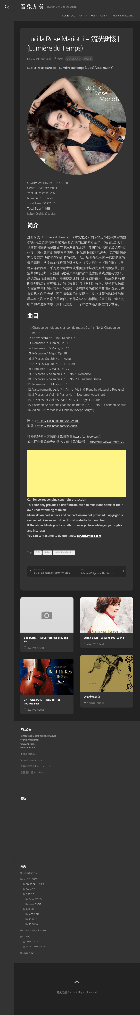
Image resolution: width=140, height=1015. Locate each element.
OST (102, 15)
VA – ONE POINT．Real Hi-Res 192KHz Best (42, 706)
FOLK (94, 15)
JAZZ (31, 919)
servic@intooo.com (90, 541)
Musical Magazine (123, 15)
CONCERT (30, 946)
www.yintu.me (28, 749)
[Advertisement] (76, 478)
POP (80, 15)
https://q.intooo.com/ (88, 436)
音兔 (60, 58)
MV (25, 941)
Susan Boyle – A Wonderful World (104, 642)
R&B (31, 924)
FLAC (37, 557)
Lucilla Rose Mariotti (64, 557)
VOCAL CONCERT (34, 952)
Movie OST (34, 909)
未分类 (27, 957)
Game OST (33, 904)
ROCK (31, 929)
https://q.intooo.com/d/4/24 (47, 447)
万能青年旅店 (92, 702)
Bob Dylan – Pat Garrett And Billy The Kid (46, 644)
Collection (28, 878)
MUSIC (88, 58)
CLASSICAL (68, 15)
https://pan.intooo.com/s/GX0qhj (60, 426)
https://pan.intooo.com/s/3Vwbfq (60, 421)
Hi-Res (47, 557)
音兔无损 (32, 7)
